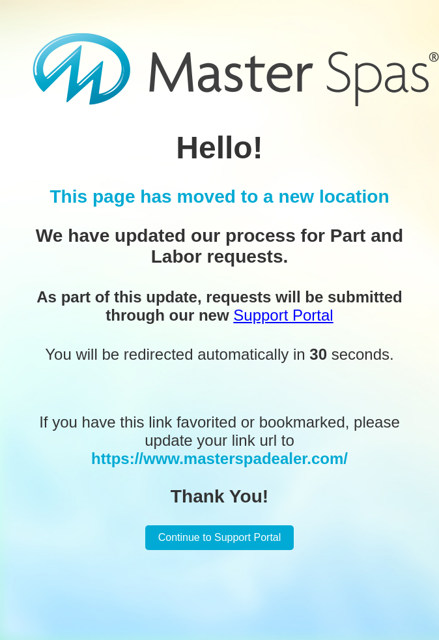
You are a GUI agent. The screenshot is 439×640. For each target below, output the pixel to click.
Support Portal (283, 315)
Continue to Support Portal (219, 537)
